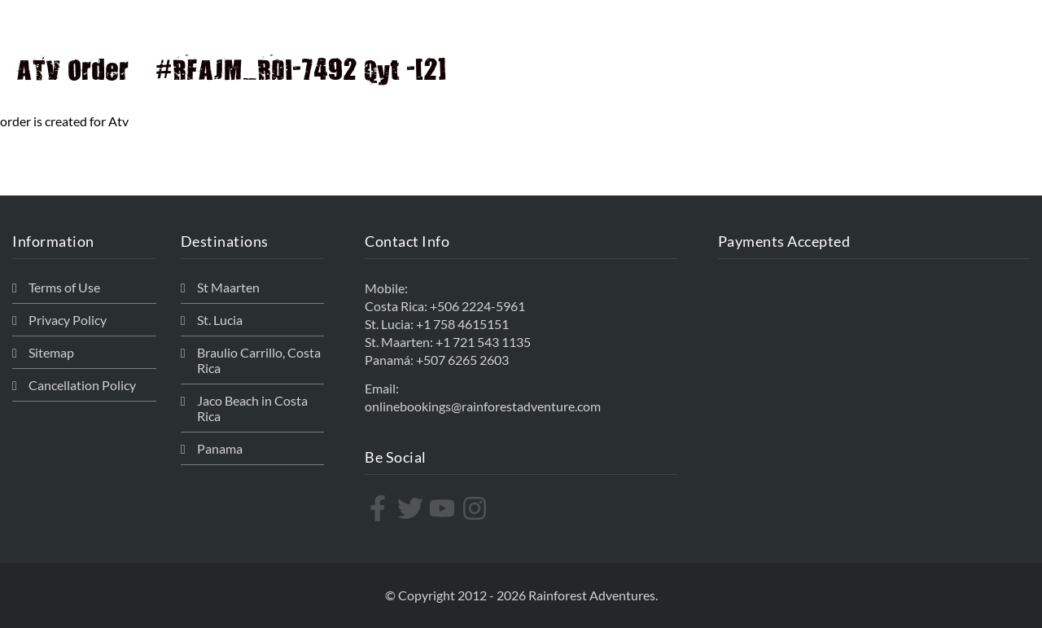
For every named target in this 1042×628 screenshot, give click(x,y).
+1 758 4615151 (462, 324)
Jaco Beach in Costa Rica (252, 408)
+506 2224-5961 (477, 306)
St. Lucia (220, 319)
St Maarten (228, 287)
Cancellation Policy (82, 385)
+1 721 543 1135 (483, 341)
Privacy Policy (67, 319)
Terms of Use (64, 287)
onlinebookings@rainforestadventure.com (483, 406)
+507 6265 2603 (462, 359)
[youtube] (444, 508)
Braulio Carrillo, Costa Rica (259, 360)
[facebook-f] (380, 508)
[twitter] (412, 508)
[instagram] (477, 508)
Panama (220, 448)
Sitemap (51, 352)
